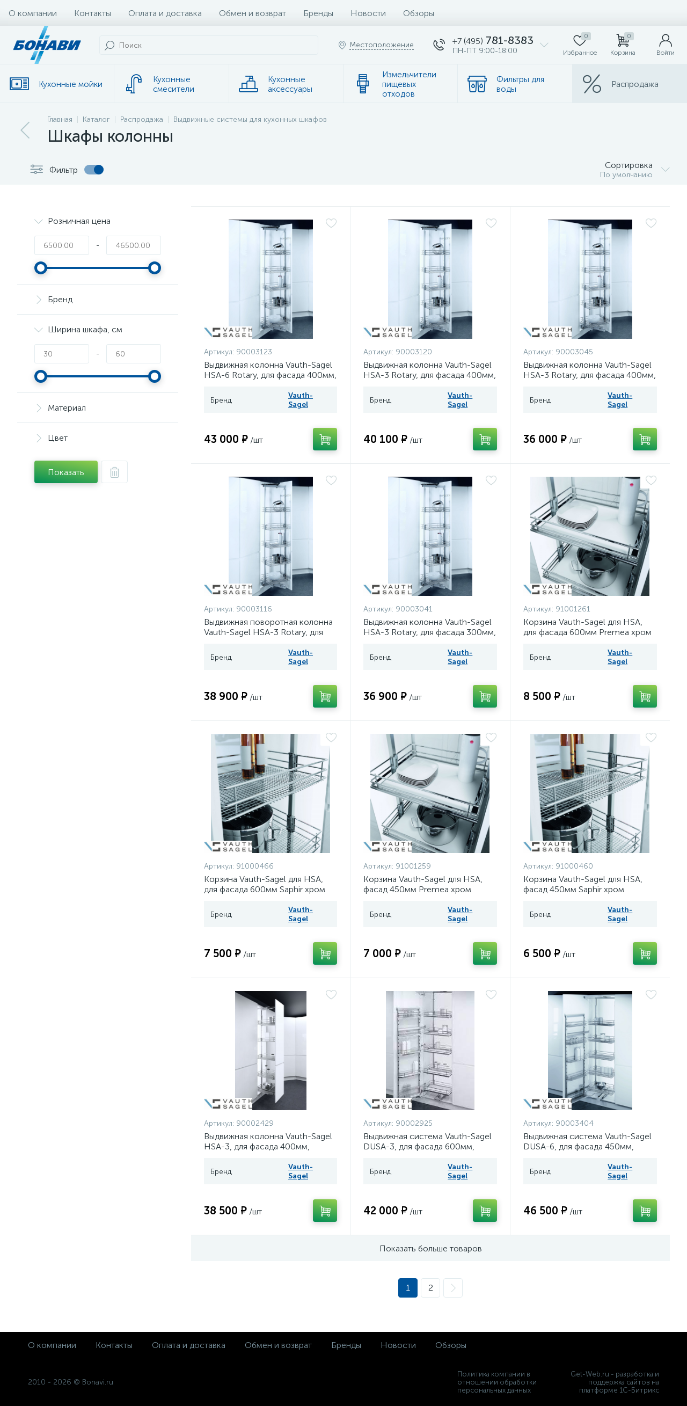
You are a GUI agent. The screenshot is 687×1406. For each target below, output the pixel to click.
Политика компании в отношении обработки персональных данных (497, 1382)
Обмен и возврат (252, 13)
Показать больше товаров (430, 1248)
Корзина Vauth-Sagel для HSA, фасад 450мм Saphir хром (582, 884)
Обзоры (418, 13)
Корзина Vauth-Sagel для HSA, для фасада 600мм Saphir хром (264, 884)
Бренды (318, 13)
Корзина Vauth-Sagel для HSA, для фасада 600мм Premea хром (587, 627)
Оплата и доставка (165, 13)
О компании (33, 13)
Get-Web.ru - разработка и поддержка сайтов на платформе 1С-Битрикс (615, 1382)
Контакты (92, 13)
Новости (368, 13)
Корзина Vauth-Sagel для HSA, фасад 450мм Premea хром (423, 884)
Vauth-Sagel (300, 400)
